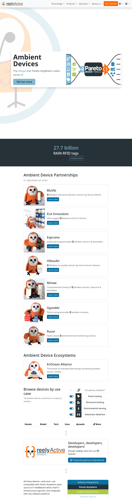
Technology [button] (57, 3)
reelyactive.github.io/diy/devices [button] (87, 460)
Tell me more (24, 82)
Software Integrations (87, 482)
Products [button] (71, 3)
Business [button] (83, 3)
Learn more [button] (53, 199)
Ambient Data (76, 158)
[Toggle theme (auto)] (121, 3)
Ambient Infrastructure (88, 491)
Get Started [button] (110, 3)
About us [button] (96, 3)
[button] (127, 3)
